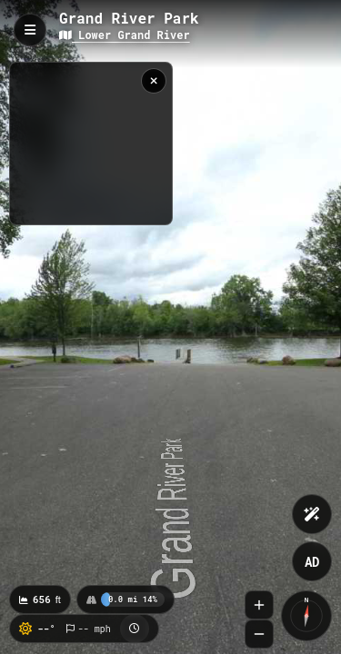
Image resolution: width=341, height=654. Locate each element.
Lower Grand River (124, 34)
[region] (91, 143)
